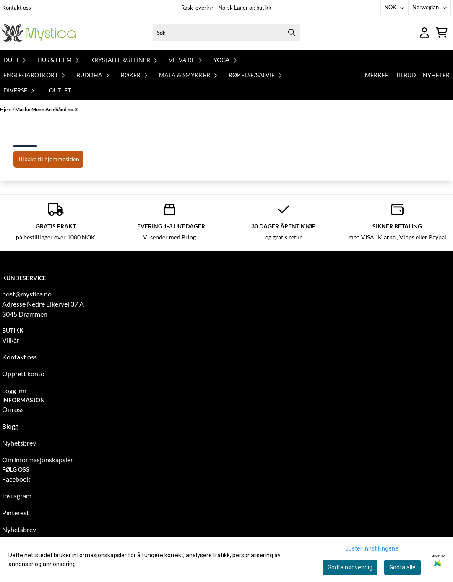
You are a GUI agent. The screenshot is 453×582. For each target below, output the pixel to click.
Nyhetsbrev (19, 443)
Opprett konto (23, 374)
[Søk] (226, 32)
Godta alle (402, 567)
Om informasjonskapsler (37, 460)
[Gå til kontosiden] (424, 32)
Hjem (6, 109)
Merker (377, 75)
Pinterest (15, 512)
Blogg (10, 426)
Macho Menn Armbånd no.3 (46, 109)
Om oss (13, 409)
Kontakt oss (16, 7)
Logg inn (14, 390)
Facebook (16, 479)
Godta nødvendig (350, 567)
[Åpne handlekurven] (441, 32)
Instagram (16, 496)
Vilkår (10, 340)
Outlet (60, 90)
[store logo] (39, 33)
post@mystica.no (27, 294)
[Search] (292, 32)
